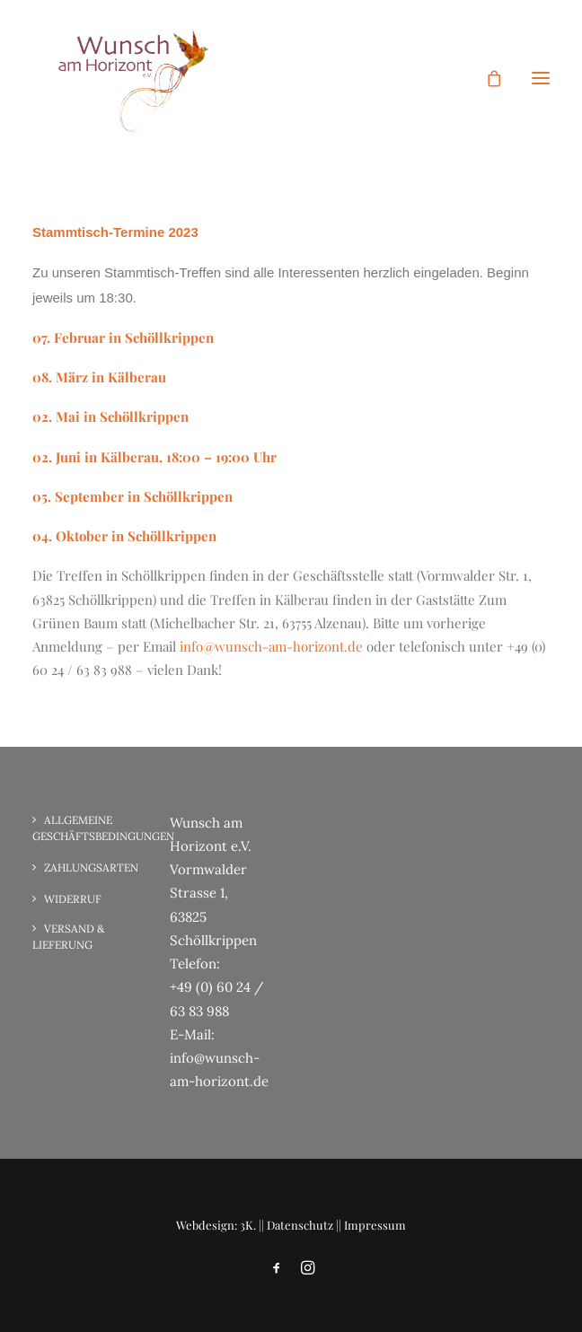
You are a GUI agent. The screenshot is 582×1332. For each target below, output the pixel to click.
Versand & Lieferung (68, 936)
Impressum (375, 1224)
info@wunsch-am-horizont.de (271, 646)
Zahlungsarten (91, 867)
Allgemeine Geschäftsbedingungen (103, 828)
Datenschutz (300, 1224)
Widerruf (72, 899)
